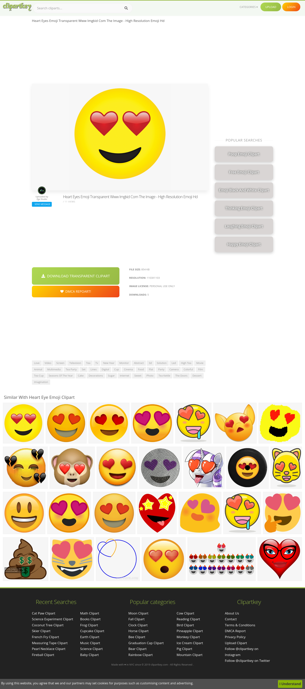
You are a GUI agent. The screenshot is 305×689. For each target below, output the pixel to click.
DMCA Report (235, 631)
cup (116, 369)
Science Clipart (91, 648)
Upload (270, 7)
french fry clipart (45, 637)
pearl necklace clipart (48, 648)
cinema (128, 369)
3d (150, 363)
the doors (181, 375)
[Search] (126, 8)
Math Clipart (89, 613)
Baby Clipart (89, 655)
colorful (188, 369)
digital (105, 369)
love (36, 363)
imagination (41, 382)
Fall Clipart (136, 619)
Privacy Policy (235, 637)
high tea (186, 363)
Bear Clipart (137, 648)
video (48, 363)
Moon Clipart (138, 613)
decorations (96, 375)
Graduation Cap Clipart (146, 643)
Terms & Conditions (240, 625)
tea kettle (164, 375)
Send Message (41, 204)
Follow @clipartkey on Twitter (247, 660)
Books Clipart (90, 619)
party (161, 369)
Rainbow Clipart (140, 655)
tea (88, 363)
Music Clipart (90, 643)
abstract (139, 363)
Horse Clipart (138, 631)
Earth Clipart (89, 637)
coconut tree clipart (48, 625)
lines (93, 369)
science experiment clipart (52, 619)
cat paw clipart (43, 613)
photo (149, 375)
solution (162, 363)
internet (124, 375)
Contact (231, 619)
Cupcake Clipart (92, 631)
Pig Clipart (184, 648)
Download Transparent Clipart (75, 276)
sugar (111, 375)
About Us (232, 613)
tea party (71, 369)
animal (38, 369)
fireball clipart (43, 655)
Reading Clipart (188, 619)
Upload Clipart (236, 643)
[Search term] (83, 8)
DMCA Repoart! (75, 291)
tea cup (39, 375)
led (174, 363)
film (200, 369)
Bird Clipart (185, 625)
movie (199, 363)
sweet (137, 375)
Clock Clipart (138, 625)
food (141, 369)
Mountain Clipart (189, 655)
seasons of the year (61, 375)
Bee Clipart (136, 637)
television (75, 363)
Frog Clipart (89, 625)
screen (60, 363)
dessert (197, 375)
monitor (124, 363)
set (83, 369)
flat (151, 369)
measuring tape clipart (49, 643)
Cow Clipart (185, 613)
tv (97, 363)
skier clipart (41, 631)
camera (174, 369)
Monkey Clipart (188, 637)
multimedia (54, 369)
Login (291, 7)
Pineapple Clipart (190, 631)
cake (81, 375)
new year (108, 363)
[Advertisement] (120, 54)
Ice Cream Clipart (190, 643)
